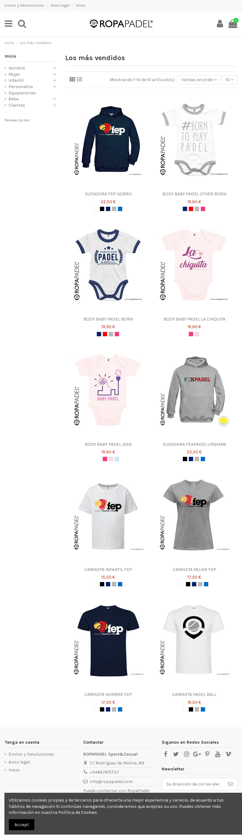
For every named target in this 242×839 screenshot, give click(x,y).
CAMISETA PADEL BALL (194, 694)
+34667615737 (104, 772)
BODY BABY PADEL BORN (108, 319)
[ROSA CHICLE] (203, 209)
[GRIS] (114, 209)
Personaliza (21, 86)
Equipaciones (22, 93)
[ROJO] (191, 209)
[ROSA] (197, 334)
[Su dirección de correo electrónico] (193, 784)
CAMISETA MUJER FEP (194, 569)
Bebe (14, 99)
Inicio (80, 5)
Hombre (17, 68)
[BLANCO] (96, 209)
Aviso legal (60, 5)
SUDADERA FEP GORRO (108, 194)
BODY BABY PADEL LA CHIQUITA (194, 319)
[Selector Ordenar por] (199, 79)
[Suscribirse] (230, 784)
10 (229, 79)
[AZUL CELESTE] (117, 459)
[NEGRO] (102, 209)
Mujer (14, 74)
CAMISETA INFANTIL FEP (108, 569)
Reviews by (17, 120)
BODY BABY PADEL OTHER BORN (194, 194)
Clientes (17, 105)
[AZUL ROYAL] (120, 209)
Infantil (16, 80)
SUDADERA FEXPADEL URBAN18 (194, 444)
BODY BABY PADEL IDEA (108, 444)
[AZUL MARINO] (108, 209)
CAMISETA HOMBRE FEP (108, 694)
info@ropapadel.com (111, 781)
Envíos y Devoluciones (25, 5)
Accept (21, 824)
